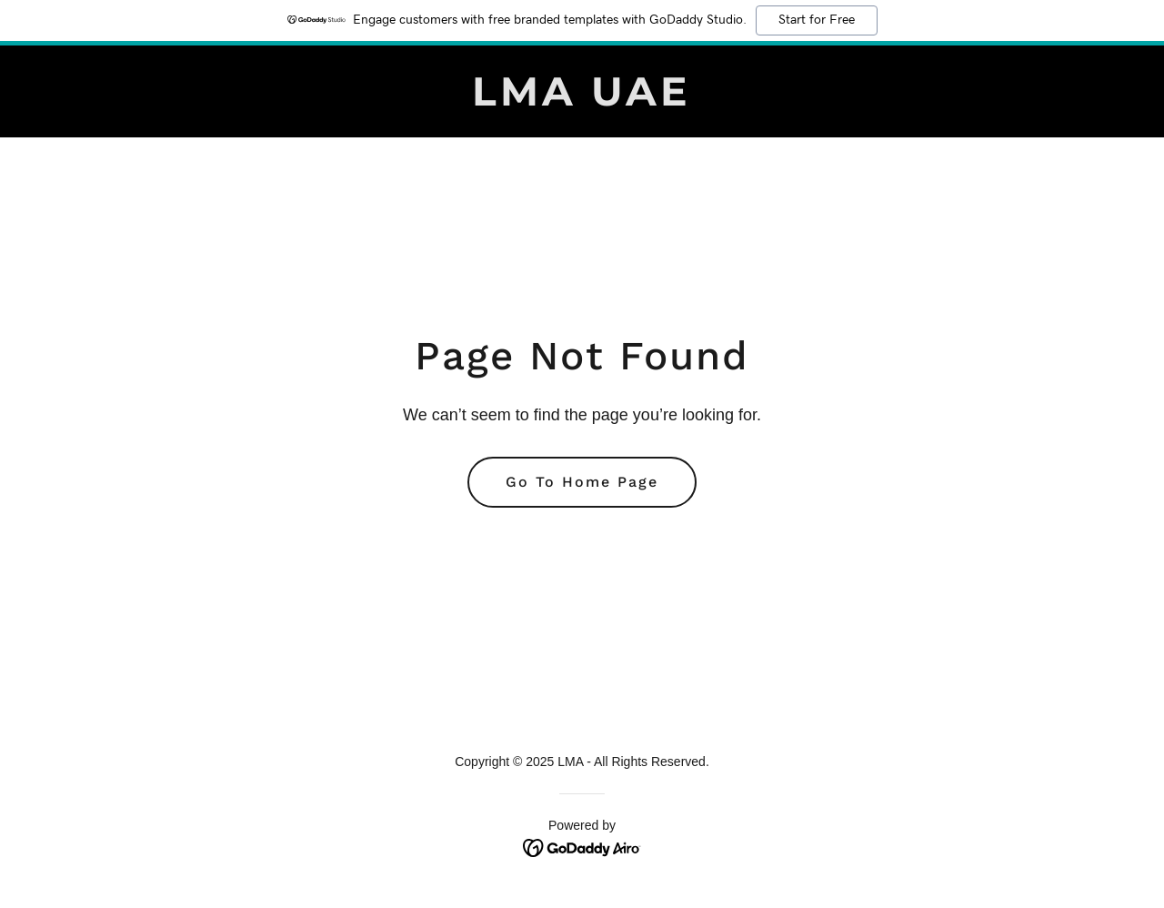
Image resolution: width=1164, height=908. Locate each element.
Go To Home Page (582, 481)
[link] (582, 100)
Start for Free (816, 20)
